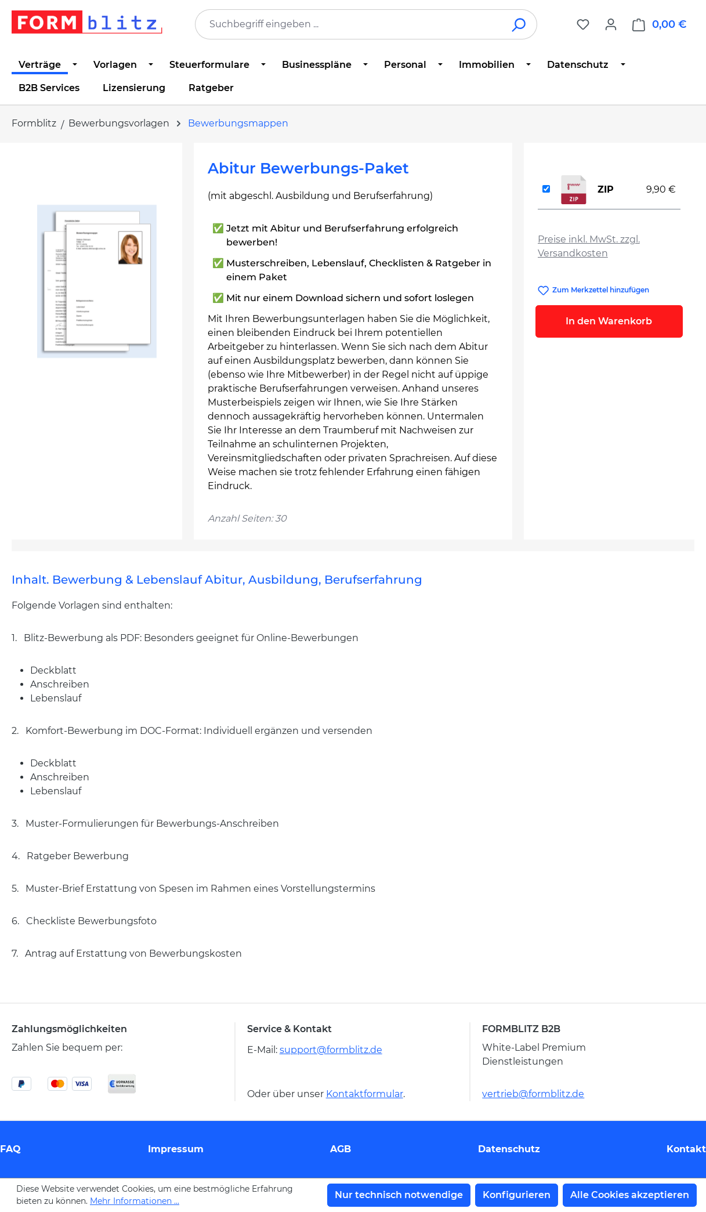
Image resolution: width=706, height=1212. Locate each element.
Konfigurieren (517, 1194)
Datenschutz (509, 1149)
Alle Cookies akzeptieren (629, 1194)
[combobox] (348, 24)
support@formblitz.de (331, 1049)
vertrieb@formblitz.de (533, 1093)
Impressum (176, 1149)
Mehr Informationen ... (134, 1201)
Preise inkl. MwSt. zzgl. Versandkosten (589, 246)
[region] (97, 281)
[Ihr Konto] (611, 24)
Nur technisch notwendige (399, 1194)
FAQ (10, 1149)
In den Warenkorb (609, 321)
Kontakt (686, 1149)
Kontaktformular (364, 1093)
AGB (340, 1149)
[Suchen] (519, 24)
